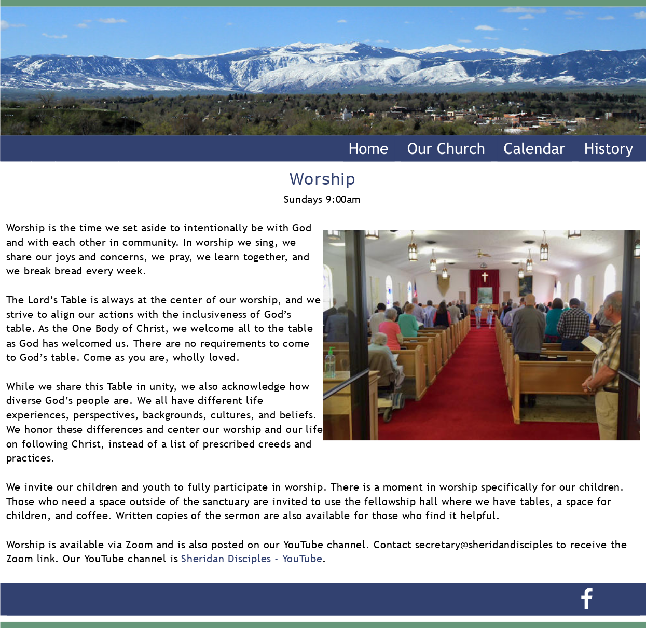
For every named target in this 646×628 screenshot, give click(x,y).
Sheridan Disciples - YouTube (251, 558)
